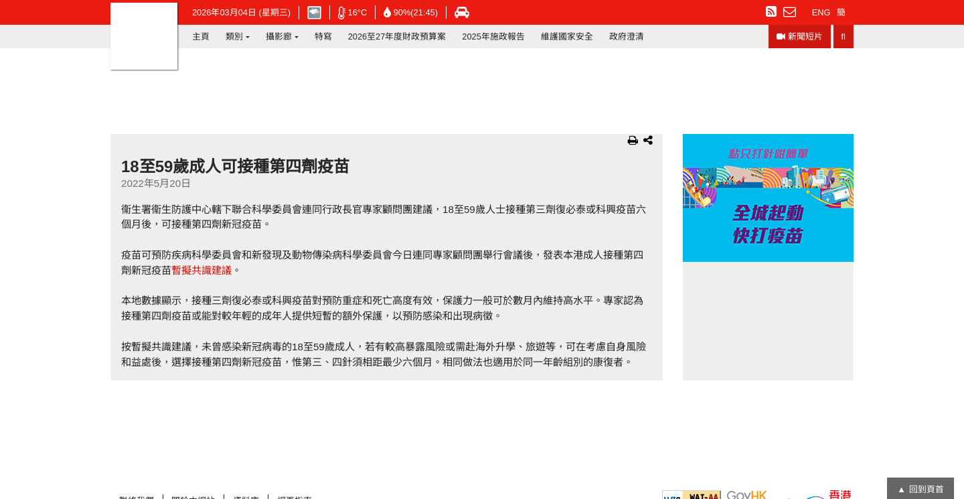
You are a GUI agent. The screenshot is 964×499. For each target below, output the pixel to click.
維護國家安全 (567, 36)
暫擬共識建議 (201, 270)
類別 (234, 36)
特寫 (323, 36)
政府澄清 (626, 36)
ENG (821, 12)
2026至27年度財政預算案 (397, 36)
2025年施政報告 (493, 36)
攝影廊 (279, 36)
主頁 (201, 36)
